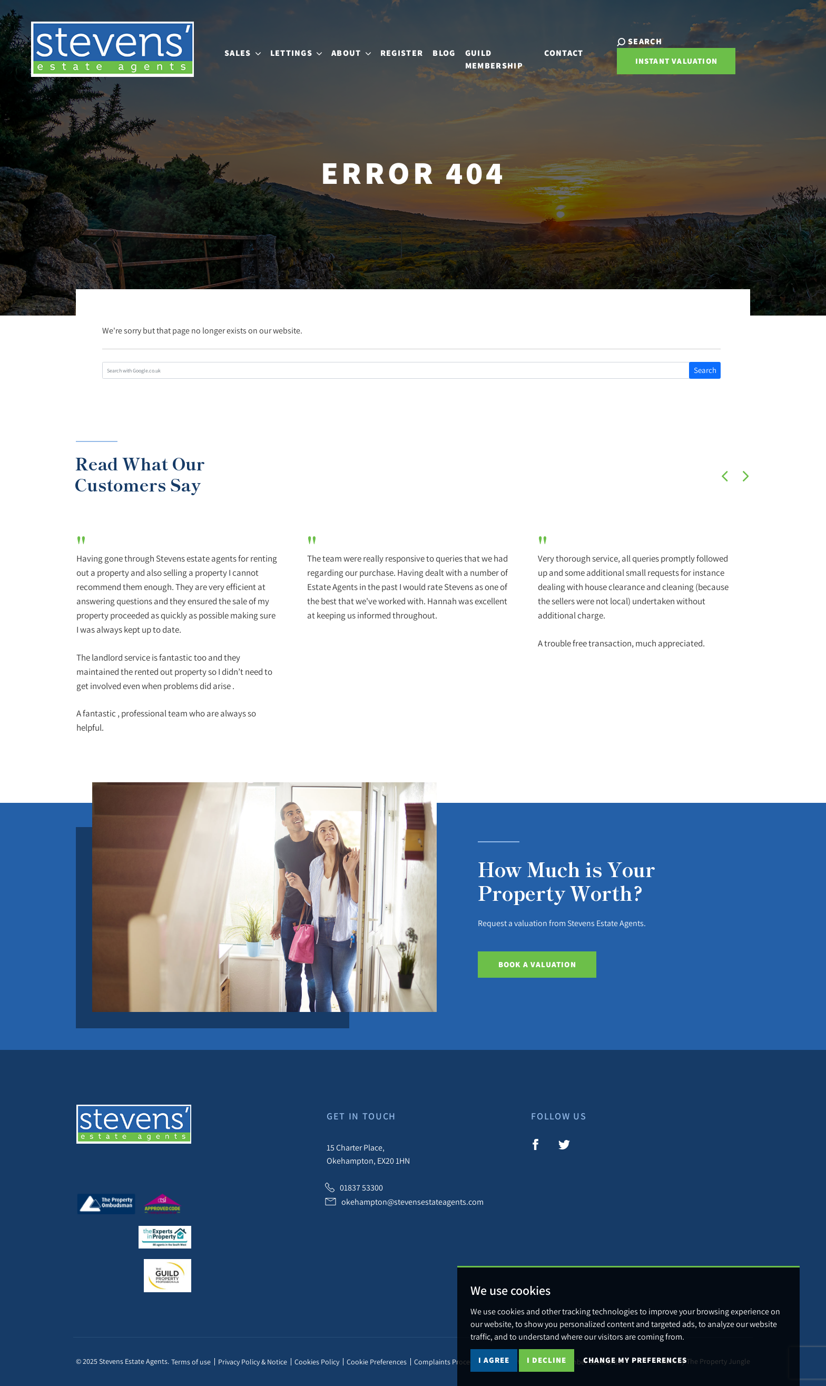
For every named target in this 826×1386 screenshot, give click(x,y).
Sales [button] (227, 48)
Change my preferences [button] (635, 1360)
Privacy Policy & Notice (252, 1362)
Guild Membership (478, 54)
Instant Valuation (668, 62)
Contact (564, 48)
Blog (428, 48)
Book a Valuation (537, 964)
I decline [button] (546, 1360)
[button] (725, 476)
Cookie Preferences (377, 1362)
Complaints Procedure (449, 1362)
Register (386, 48)
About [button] (336, 48)
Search (705, 370)
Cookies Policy (316, 1362)
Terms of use (191, 1362)
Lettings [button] (280, 48)
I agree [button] (493, 1360)
